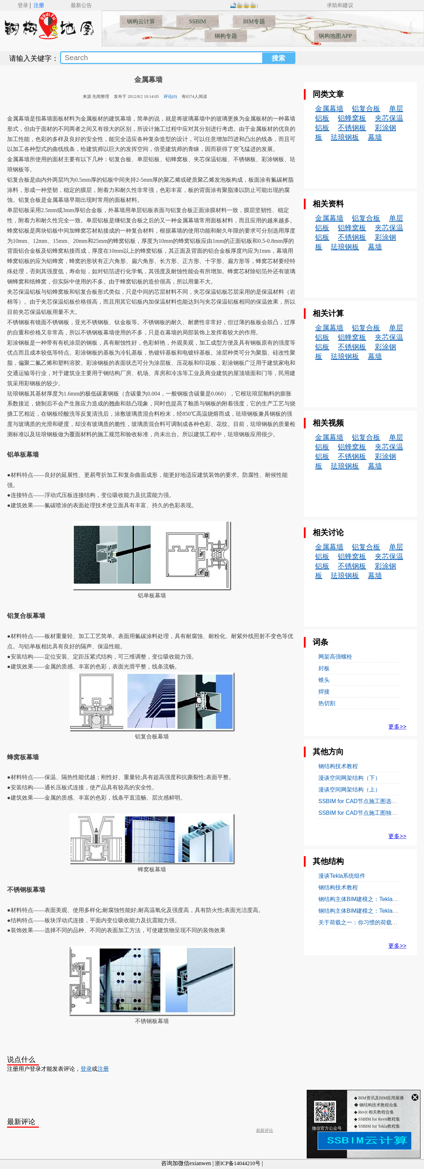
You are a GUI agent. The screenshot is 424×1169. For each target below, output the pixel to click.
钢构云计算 (141, 21)
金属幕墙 (148, 79)
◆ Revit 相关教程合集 (374, 1118)
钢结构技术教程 (338, 766)
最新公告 (81, 5)
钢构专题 (225, 36)
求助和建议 (340, 5)
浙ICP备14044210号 (237, 1163)
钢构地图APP (335, 36)
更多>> (397, 727)
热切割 (326, 703)
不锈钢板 (352, 127)
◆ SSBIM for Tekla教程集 (377, 1132)
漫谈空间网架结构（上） (349, 790)
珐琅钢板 (345, 137)
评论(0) (170, 96)
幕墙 (375, 137)
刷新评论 (264, 1130)
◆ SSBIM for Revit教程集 (377, 1125)
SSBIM (197, 21)
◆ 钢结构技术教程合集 (376, 1111)
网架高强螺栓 (335, 657)
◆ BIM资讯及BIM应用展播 (379, 1104)
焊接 (324, 692)
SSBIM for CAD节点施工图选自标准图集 (369, 801)
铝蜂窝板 (352, 118)
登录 (23, 5)
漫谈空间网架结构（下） (349, 778)
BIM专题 (254, 21)
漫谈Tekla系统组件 (341, 876)
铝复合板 (366, 108)
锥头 (324, 680)
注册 (39, 5)
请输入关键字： (34, 58)
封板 (324, 668)
